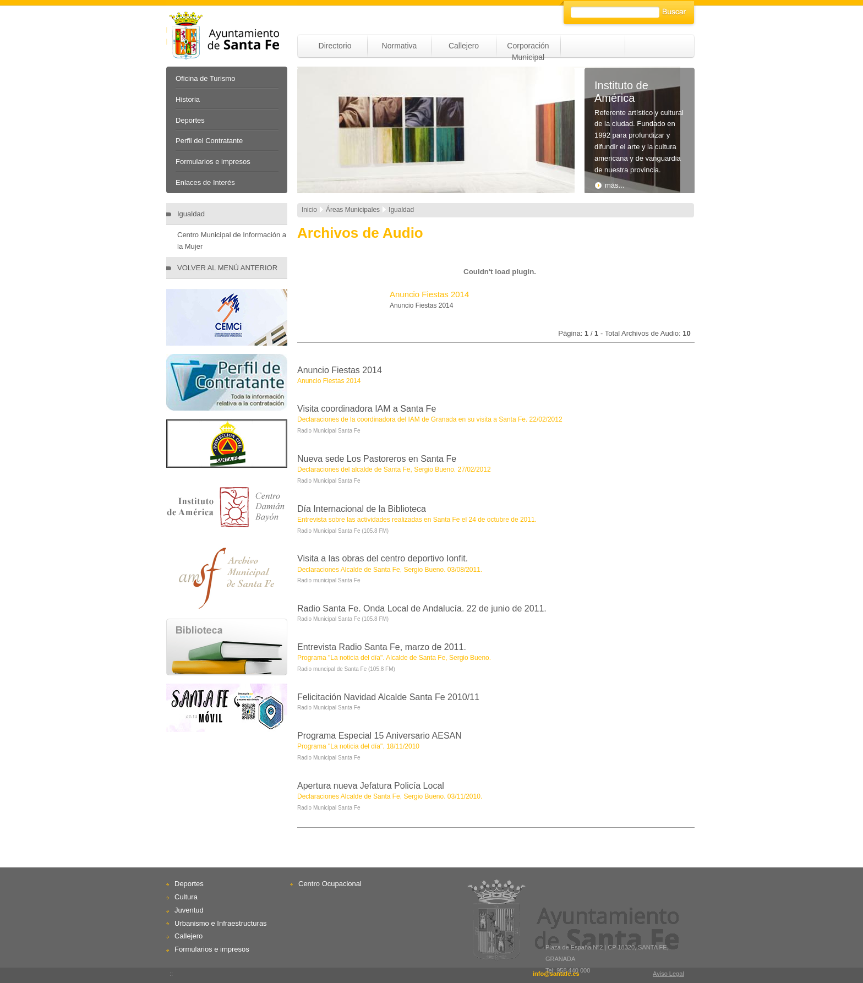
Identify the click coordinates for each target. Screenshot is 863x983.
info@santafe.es (556, 973)
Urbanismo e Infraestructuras (220, 923)
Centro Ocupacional (330, 884)
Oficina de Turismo (205, 78)
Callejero (464, 45)
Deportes (190, 120)
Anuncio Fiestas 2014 (339, 370)
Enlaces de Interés (205, 182)
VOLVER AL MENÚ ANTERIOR (227, 268)
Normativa (399, 45)
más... (609, 185)
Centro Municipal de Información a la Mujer (231, 240)
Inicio (309, 210)
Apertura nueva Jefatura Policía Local (370, 785)
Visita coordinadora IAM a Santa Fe (366, 408)
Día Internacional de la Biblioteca (361, 509)
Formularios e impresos (213, 161)
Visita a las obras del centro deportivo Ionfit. (382, 558)
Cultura (186, 897)
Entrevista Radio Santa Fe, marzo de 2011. (381, 647)
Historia (188, 99)
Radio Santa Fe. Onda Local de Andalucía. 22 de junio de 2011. (422, 608)
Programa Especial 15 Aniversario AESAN (379, 735)
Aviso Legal (668, 973)
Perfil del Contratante (209, 140)
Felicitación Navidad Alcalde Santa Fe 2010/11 (388, 697)
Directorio (335, 45)
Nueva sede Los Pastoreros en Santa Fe (376, 458)
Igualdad (191, 214)
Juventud (189, 910)
